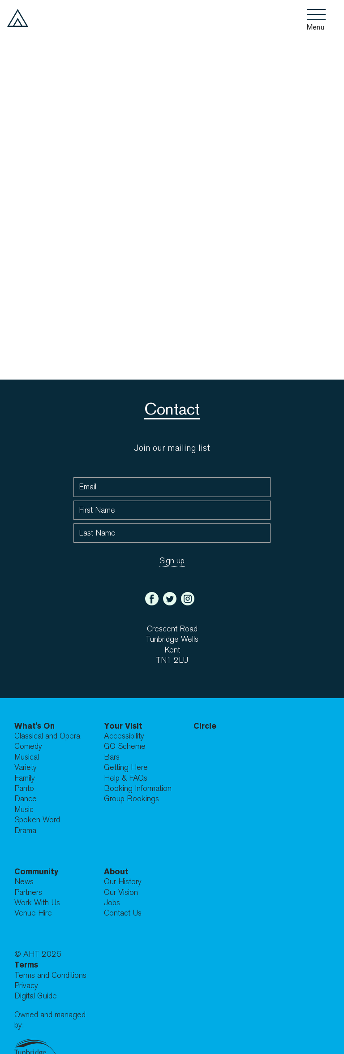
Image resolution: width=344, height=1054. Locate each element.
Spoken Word (37, 820)
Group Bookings (131, 798)
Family (24, 778)
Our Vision (121, 892)
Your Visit (123, 725)
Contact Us (123, 913)
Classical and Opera (47, 736)
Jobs (112, 902)
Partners (28, 892)
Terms (26, 964)
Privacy (26, 985)
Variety (25, 767)
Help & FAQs (125, 778)
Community (36, 871)
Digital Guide (35, 996)
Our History (123, 881)
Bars (112, 757)
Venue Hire (33, 913)
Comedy (28, 746)
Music (24, 809)
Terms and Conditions (50, 975)
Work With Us (37, 902)
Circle (205, 725)
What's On (34, 725)
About (116, 871)
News (24, 881)
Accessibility (124, 736)
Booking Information (138, 788)
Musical (26, 757)
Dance (25, 798)
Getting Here (126, 767)
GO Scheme (125, 746)
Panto (24, 788)
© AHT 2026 (37, 954)
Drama (25, 830)
